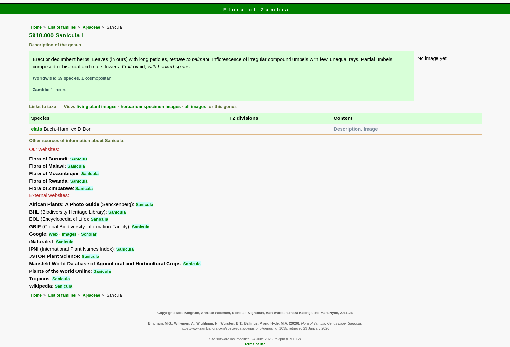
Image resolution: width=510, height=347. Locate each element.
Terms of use (254, 344)
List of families (62, 27)
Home (36, 27)
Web (53, 234)
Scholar (89, 234)
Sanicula (78, 159)
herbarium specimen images (151, 106)
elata (36, 129)
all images (195, 106)
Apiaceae (91, 27)
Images (69, 234)
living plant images (97, 106)
